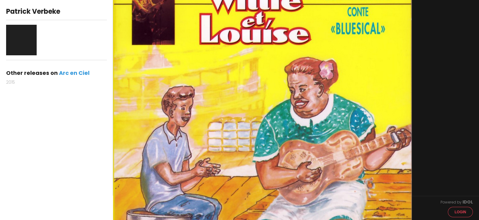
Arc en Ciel (74, 73)
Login (460, 212)
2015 (10, 82)
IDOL (468, 202)
